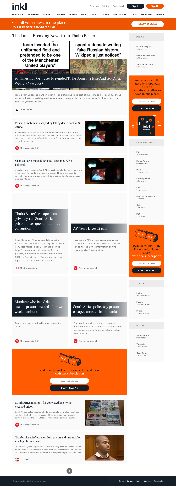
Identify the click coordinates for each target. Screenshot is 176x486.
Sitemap (147, 481)
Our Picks (48, 14)
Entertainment (120, 14)
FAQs (138, 481)
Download (118, 6)
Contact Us (158, 481)
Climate (105, 14)
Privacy (130, 481)
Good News (33, 14)
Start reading (147, 24)
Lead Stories (18, 14)
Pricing (106, 6)
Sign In (135, 6)
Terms (121, 481)
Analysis (73, 14)
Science (160, 14)
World (84, 14)
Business (60, 14)
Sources (94, 6)
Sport (134, 14)
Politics (94, 14)
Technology (146, 14)
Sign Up (155, 6)
